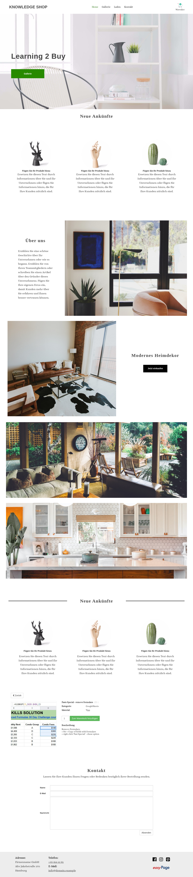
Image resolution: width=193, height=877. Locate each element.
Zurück (17, 695)
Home (95, 6)
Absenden (146, 832)
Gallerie (106, 6)
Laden (117, 6)
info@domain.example (62, 870)
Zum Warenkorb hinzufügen (85, 718)
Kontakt (128, 6)
